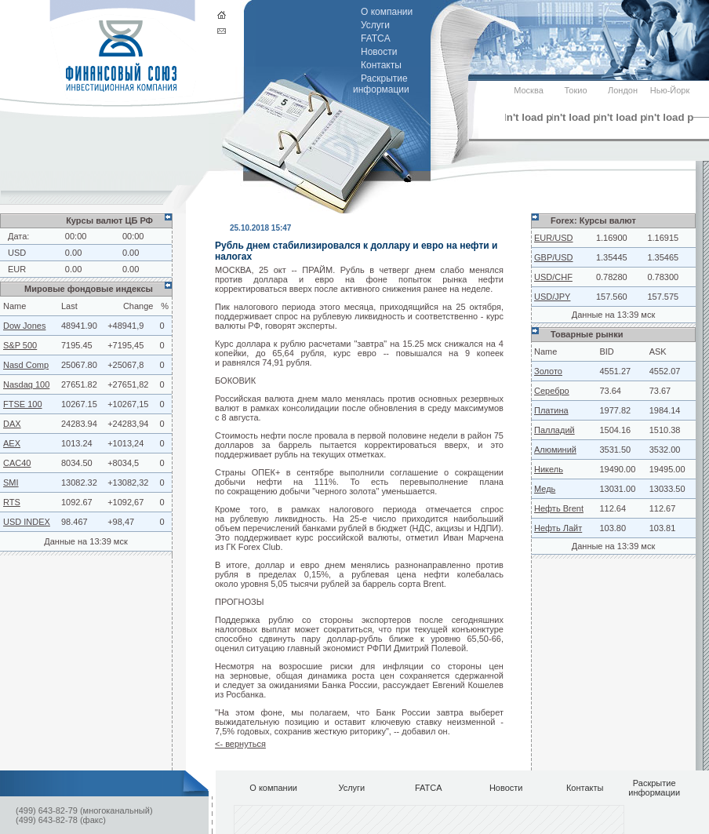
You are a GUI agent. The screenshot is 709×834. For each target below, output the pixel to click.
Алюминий (555, 449)
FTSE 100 (22, 404)
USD (17, 252)
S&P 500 (20, 345)
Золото (548, 371)
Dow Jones (24, 325)
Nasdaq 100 (26, 384)
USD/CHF (553, 277)
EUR (17, 269)
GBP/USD (553, 257)
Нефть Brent (559, 508)
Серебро (551, 390)
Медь (544, 488)
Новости (379, 51)
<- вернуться (240, 743)
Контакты (381, 65)
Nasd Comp (26, 365)
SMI (11, 482)
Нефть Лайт (558, 528)
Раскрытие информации (381, 84)
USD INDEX (26, 521)
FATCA (376, 38)
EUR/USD (553, 237)
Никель (548, 469)
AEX (11, 443)
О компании (387, 11)
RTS (11, 502)
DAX (12, 423)
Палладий (554, 430)
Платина (551, 410)
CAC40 (17, 463)
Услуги (375, 25)
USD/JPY (552, 296)
